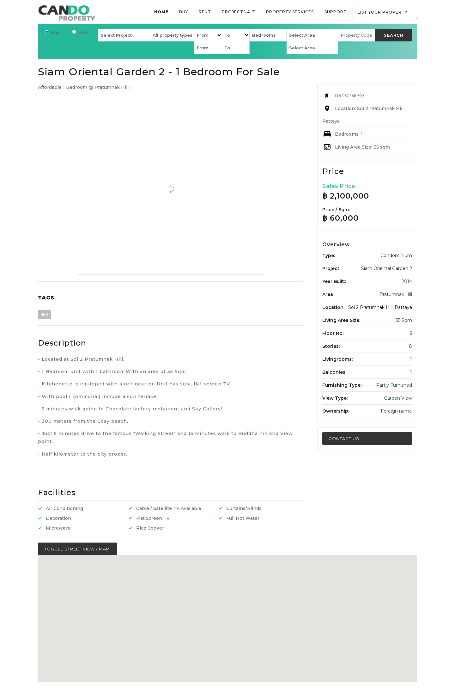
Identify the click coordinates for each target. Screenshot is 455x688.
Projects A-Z (238, 11)
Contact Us (344, 438)
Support (336, 11)
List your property (382, 12)
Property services (290, 11)
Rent (205, 11)
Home (161, 11)
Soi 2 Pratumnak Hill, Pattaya (380, 307)
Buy (183, 11)
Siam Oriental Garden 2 (386, 268)
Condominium (396, 255)
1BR (44, 314)
